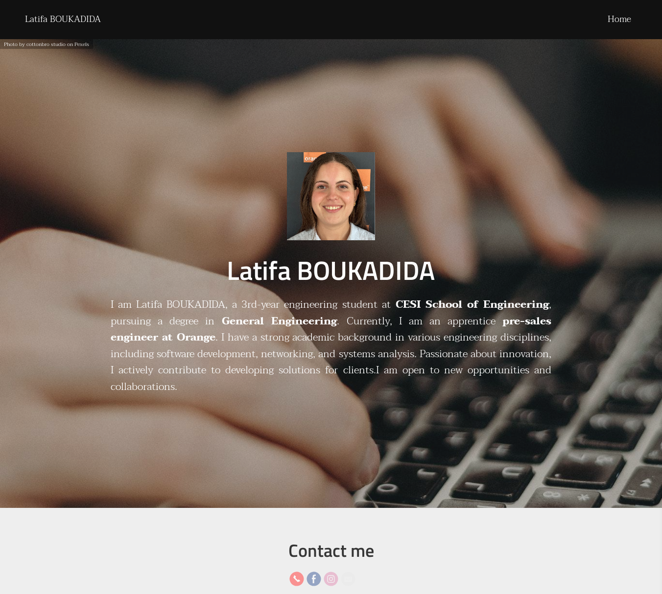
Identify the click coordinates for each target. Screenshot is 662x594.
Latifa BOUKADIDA (63, 19)
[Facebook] (314, 578)
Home (619, 19)
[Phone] (296, 578)
